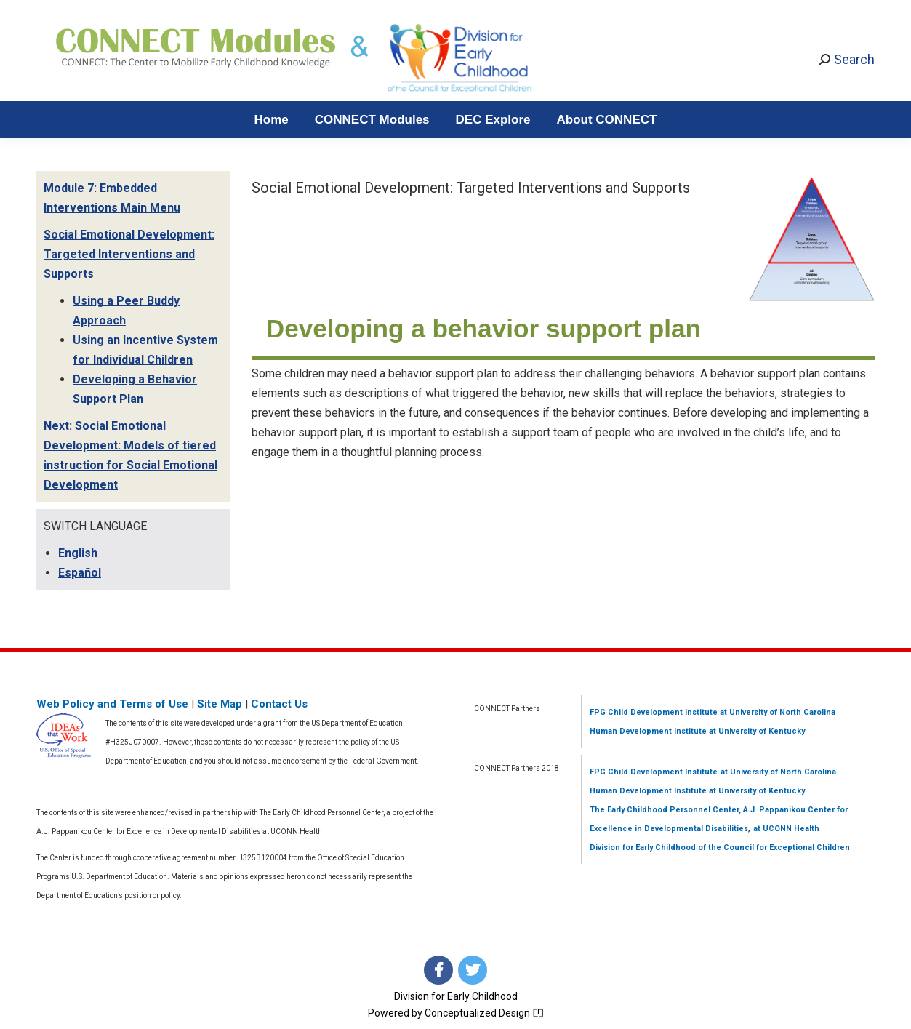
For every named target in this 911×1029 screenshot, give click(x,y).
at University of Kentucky (756, 731)
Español (79, 573)
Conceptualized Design (484, 1013)
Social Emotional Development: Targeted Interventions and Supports (129, 254)
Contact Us (279, 703)
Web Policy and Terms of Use (112, 703)
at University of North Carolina (776, 712)
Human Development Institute (648, 731)
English (77, 553)
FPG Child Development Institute (654, 712)
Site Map (219, 703)
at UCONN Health (786, 828)
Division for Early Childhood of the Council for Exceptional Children (720, 847)
